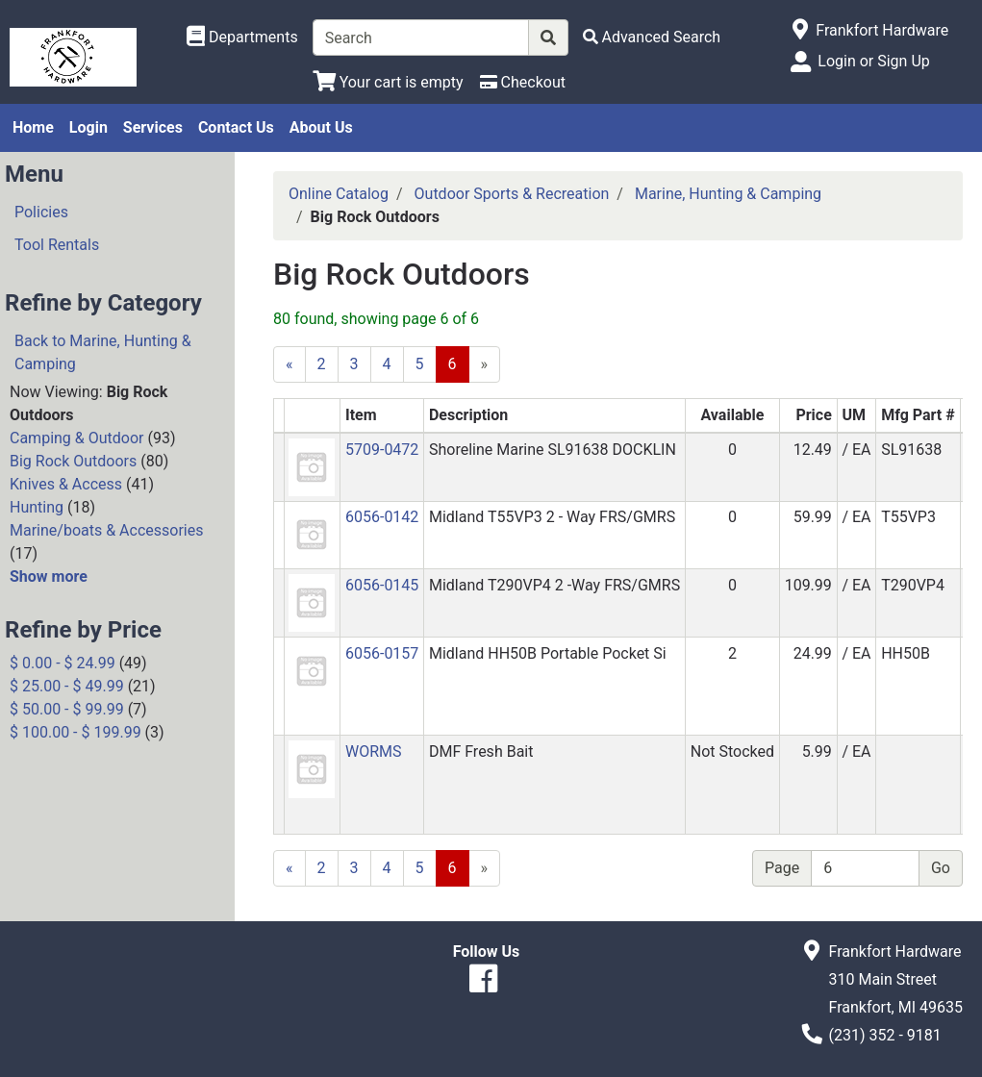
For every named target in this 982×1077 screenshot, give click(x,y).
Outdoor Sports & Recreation (512, 194)
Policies (41, 212)
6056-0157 (381, 653)
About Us (321, 127)
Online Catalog (339, 194)
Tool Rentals (56, 245)
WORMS (373, 751)
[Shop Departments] (242, 37)
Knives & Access (66, 484)
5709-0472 (381, 449)
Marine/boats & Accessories (106, 530)
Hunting (36, 507)
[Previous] (289, 364)
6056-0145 (381, 585)
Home (33, 127)
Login (88, 127)
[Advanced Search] (652, 37)
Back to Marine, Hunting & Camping (102, 352)
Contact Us (236, 127)
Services (153, 127)
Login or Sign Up (873, 61)
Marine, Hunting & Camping (728, 194)
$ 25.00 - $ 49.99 (67, 686)
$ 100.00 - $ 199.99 (75, 732)
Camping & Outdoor (77, 438)
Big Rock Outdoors (73, 461)
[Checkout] (523, 82)
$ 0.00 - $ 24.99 (62, 663)
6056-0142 (381, 517)
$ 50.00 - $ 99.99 (67, 709)
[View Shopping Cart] (388, 82)
